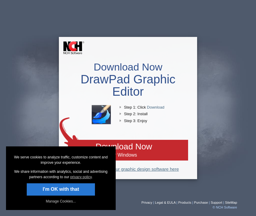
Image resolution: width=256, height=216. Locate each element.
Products (184, 202)
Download (155, 107)
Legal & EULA (165, 202)
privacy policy (81, 177)
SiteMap (231, 202)
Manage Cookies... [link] (61, 201)
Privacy (147, 202)
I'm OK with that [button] (61, 189)
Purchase (201, 202)
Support (216, 202)
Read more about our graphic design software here (128, 169)
